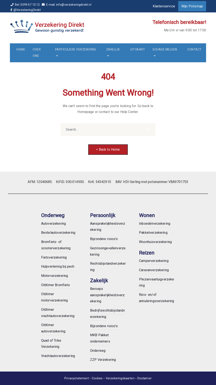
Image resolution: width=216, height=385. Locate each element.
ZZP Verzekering (103, 360)
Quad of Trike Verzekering (51, 344)
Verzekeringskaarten (120, 378)
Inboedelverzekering (154, 224)
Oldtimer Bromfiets (55, 285)
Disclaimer (144, 378)
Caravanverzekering (154, 270)
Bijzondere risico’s (104, 239)
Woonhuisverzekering (155, 242)
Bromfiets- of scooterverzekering (56, 245)
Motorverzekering (54, 276)
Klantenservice (164, 6)
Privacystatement (76, 378)
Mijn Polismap (192, 6)
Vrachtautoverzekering (58, 356)
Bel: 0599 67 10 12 (25, 4)
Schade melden (165, 49)
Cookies (97, 378)
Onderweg (97, 351)
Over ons (37, 52)
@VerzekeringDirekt (26, 10)
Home (20, 49)
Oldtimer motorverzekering (54, 297)
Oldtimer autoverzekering (53, 328)
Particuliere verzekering (75, 49)
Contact (194, 49)
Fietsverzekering (54, 257)
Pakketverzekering (153, 233)
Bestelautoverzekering (58, 233)
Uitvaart (137, 49)
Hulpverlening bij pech (57, 266)
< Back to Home (108, 149)
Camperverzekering (154, 261)
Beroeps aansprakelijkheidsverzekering (107, 295)
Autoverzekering (53, 224)
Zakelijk (113, 49)
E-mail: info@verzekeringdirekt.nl (66, 4)
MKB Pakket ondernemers (100, 338)
